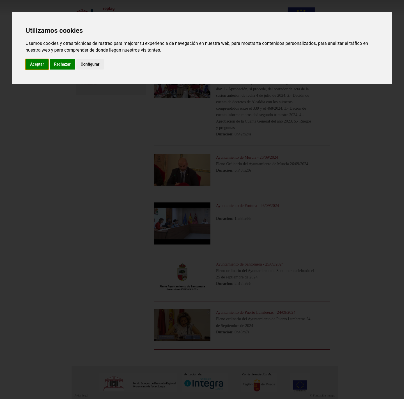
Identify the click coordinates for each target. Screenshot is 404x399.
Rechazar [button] (62, 64)
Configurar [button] (90, 64)
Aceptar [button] (37, 64)
